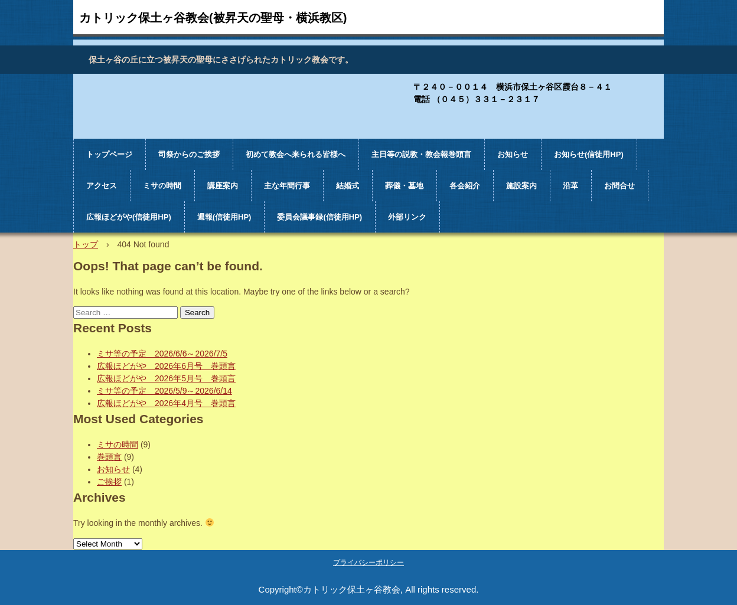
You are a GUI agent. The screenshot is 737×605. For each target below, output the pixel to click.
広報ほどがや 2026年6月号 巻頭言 (166, 366)
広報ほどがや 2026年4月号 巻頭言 (166, 403)
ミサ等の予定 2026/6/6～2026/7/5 (162, 353)
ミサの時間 (162, 185)
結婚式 (347, 185)
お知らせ (512, 154)
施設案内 (521, 185)
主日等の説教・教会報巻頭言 (421, 154)
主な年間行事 (287, 185)
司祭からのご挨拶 (189, 154)
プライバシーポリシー (368, 562)
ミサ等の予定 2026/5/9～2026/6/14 (164, 390)
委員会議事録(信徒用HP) (319, 216)
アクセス (101, 185)
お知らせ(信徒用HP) (589, 154)
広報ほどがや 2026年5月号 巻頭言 (166, 378)
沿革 (570, 185)
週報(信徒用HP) (224, 216)
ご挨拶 (109, 481)
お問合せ (619, 185)
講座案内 (222, 185)
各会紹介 (464, 185)
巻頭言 (109, 457)
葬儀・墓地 (404, 185)
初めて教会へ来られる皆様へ (295, 154)
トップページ (109, 154)
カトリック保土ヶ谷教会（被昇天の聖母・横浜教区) (110, 102)
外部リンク (407, 216)
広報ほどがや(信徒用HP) (128, 216)
